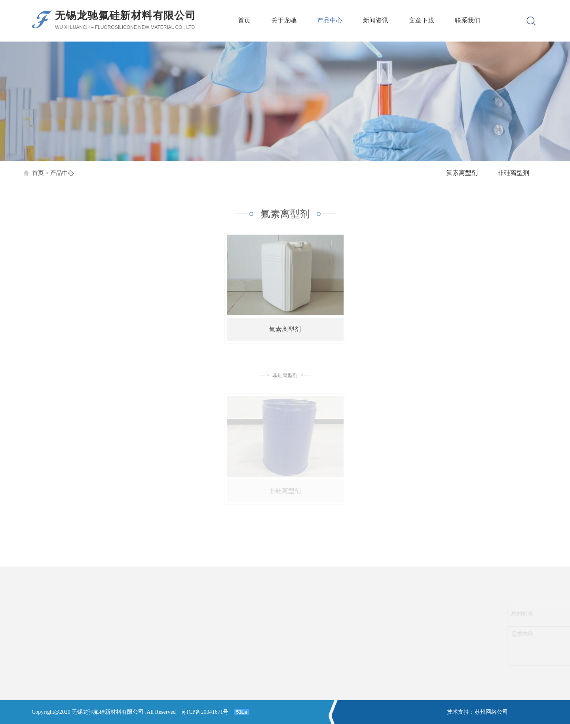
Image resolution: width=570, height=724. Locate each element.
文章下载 (421, 20)
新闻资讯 (375, 20)
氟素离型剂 (462, 172)
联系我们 (467, 20)
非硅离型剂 (513, 172)
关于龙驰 (283, 20)
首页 (244, 20)
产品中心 (329, 20)
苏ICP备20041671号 (205, 712)
